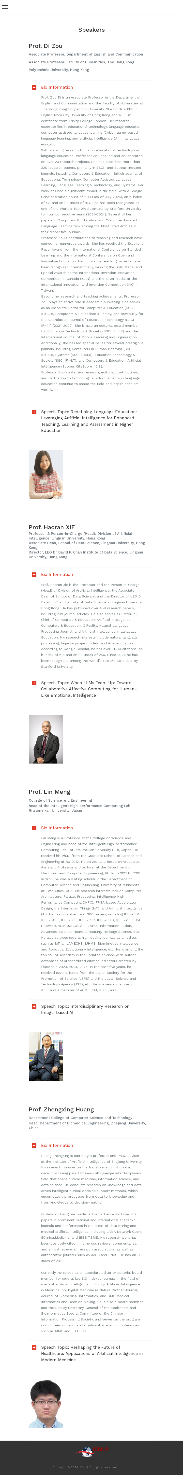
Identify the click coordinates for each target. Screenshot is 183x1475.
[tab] (91, 87)
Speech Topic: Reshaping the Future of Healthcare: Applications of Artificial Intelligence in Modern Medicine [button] (86, 1353)
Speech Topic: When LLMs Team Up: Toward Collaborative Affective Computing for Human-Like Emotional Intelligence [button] (83, 689)
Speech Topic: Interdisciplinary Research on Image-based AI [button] (79, 1009)
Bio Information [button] (51, 87)
